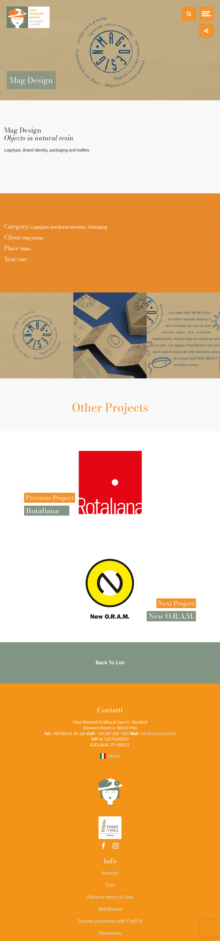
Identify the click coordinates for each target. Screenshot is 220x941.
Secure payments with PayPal (110, 921)
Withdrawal (110, 909)
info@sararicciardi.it (158, 733)
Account (110, 873)
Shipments (110, 933)
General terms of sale (110, 897)
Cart (110, 885)
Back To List (110, 662)
